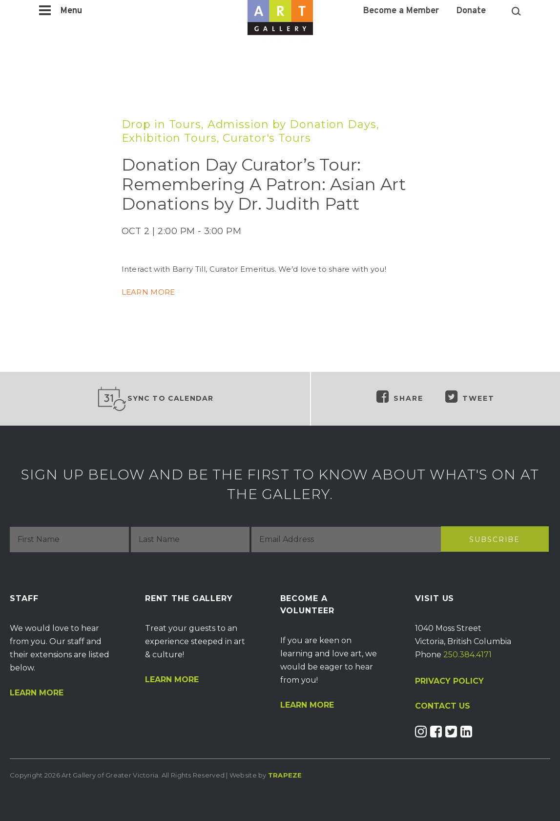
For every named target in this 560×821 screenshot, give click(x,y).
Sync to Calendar (155, 399)
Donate (471, 11)
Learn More (36, 693)
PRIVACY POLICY (449, 681)
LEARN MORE (149, 292)
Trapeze (285, 775)
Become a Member (401, 11)
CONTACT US (442, 706)
